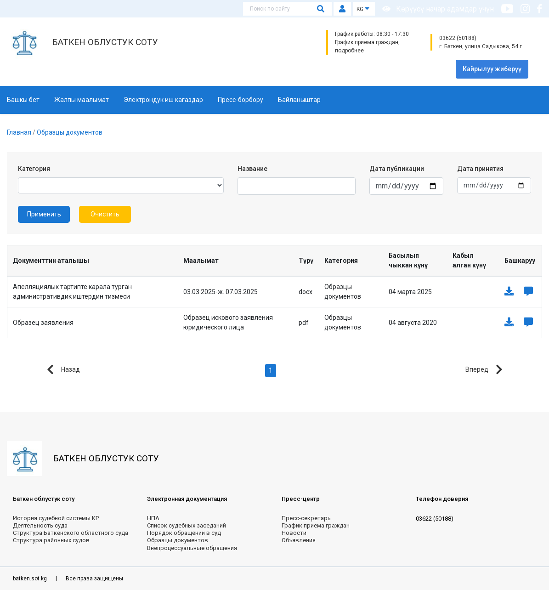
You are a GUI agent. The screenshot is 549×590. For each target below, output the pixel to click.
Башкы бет (23, 99)
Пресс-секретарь (306, 518)
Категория (34, 168)
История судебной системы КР (56, 518)
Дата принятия (480, 168)
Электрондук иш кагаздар (163, 99)
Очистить (105, 214)
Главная (20, 132)
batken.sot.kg (30, 578)
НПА (153, 518)
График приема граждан (316, 525)
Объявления (299, 540)
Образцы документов (69, 132)
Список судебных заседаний (186, 525)
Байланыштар (299, 99)
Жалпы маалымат (81, 99)
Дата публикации (396, 168)
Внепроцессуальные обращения (192, 548)
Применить (44, 214)
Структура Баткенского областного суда (70, 532)
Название (252, 168)
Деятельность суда (40, 525)
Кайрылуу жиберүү (492, 69)
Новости (294, 532)
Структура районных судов (51, 540)
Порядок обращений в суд (184, 532)
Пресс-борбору (240, 99)
